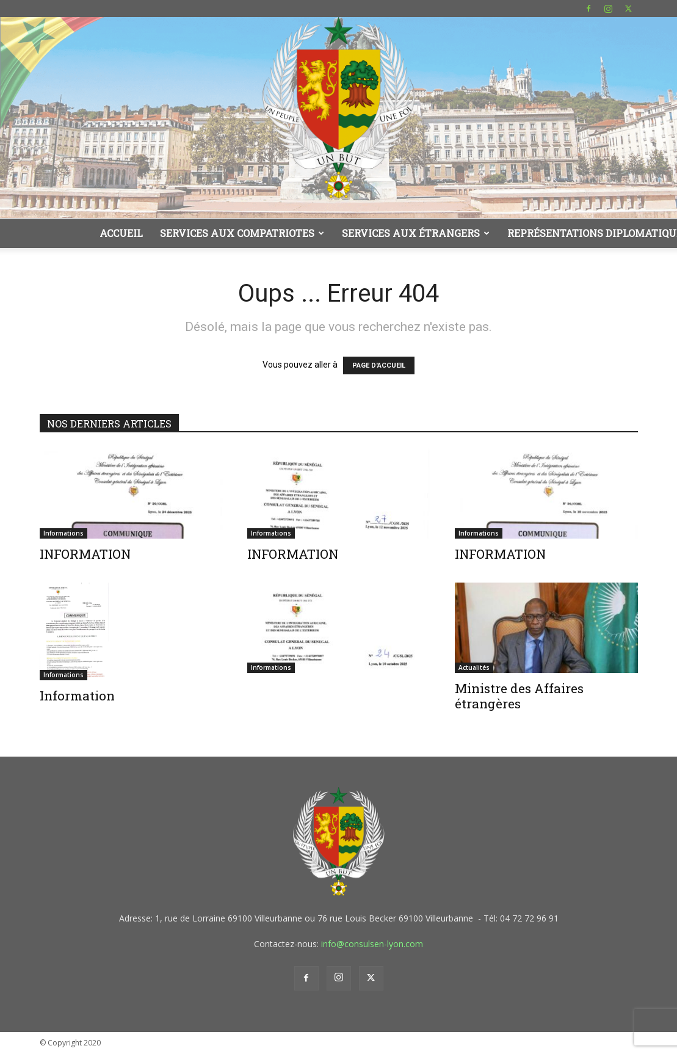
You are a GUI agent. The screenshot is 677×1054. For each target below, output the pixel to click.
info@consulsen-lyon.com (372, 944)
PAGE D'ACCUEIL (378, 365)
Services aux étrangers (416, 233)
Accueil (121, 233)
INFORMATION (85, 553)
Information (77, 695)
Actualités (474, 667)
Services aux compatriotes (242, 233)
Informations (63, 533)
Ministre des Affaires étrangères (519, 696)
